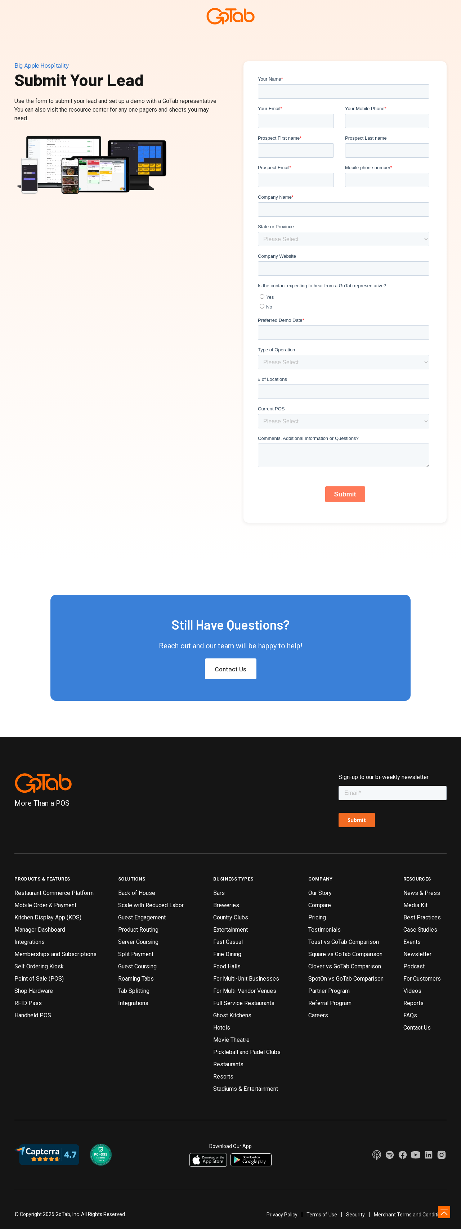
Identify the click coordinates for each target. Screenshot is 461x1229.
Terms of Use (321, 1214)
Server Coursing (138, 941)
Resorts (223, 1076)
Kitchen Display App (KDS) (47, 917)
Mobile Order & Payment (45, 905)
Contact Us (230, 669)
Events (412, 941)
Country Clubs (230, 917)
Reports (413, 1003)
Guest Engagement (142, 917)
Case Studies (420, 929)
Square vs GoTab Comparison (345, 954)
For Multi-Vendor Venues (244, 990)
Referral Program (330, 1003)
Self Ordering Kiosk (39, 966)
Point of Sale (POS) (39, 978)
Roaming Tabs (136, 978)
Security (355, 1214)
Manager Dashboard (39, 929)
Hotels (221, 1027)
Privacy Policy (282, 1214)
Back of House (136, 893)
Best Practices (422, 917)
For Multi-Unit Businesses (246, 978)
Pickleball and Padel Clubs (247, 1052)
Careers (318, 1015)
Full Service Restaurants (243, 1003)
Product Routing (138, 929)
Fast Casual (228, 941)
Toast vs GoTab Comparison (343, 941)
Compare (319, 905)
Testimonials (324, 929)
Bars (219, 893)
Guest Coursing (137, 966)
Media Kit (415, 905)
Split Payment (135, 954)
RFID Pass (28, 1003)
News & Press (421, 893)
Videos (412, 990)
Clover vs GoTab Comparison (344, 966)
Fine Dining (227, 954)
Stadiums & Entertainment (245, 1088)
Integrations (29, 941)
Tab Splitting (133, 990)
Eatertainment (230, 929)
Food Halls (227, 966)
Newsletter (417, 954)
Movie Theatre (231, 1039)
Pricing (317, 917)
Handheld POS (32, 1015)
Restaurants (228, 1064)
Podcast (414, 966)
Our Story (320, 893)
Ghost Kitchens (232, 1015)
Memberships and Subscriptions (55, 954)
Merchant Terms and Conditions (410, 1214)
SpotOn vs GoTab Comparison (346, 978)
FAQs (410, 1015)
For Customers (422, 978)
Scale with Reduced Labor (151, 905)
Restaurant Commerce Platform (54, 893)
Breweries (226, 905)
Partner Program (329, 990)
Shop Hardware (33, 990)
